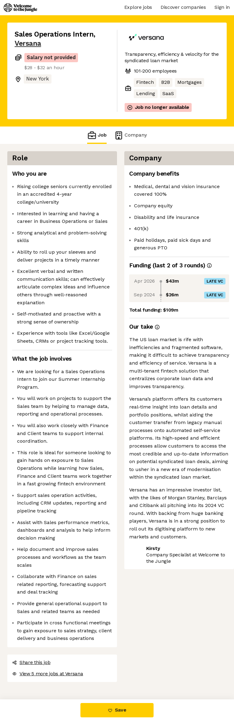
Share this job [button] (31, 662)
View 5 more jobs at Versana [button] (47, 673)
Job (97, 135)
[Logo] (20, 7)
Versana (28, 43)
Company (130, 135)
